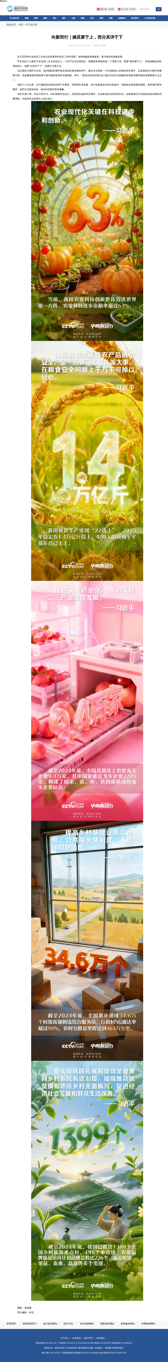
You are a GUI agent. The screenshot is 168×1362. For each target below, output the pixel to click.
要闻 (36, 18)
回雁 (101, 18)
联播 (26, 18)
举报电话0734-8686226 (122, 1343)
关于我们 (64, 1338)
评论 (92, 18)
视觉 (82, 18)
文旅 (73, 18)
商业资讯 (135, 18)
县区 (54, 18)
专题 (110, 18)
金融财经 (122, 18)
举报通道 (100, 1338)
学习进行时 (14, 18)
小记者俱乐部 (149, 18)
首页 (21, 24)
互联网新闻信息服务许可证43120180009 (80, 1353)
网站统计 (3, 1)
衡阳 (45, 18)
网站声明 (88, 1338)
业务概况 (76, 1338)
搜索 (158, 9)
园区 (64, 18)
